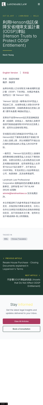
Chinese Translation (18, 239)
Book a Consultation (21, 329)
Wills (36, 16)
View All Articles (21, 321)
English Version (10, 72)
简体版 (26, 72)
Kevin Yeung (8, 55)
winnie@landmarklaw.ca (15, 193)
